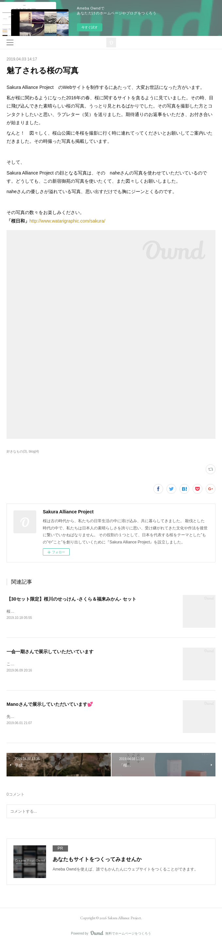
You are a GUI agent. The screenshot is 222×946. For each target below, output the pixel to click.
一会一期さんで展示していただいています (50, 652)
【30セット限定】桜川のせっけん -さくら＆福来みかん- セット (71, 599)
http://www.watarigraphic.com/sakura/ (67, 221)
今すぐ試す (89, 27)
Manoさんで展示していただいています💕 (50, 704)
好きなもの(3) (17, 451)
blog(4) (34, 451)
